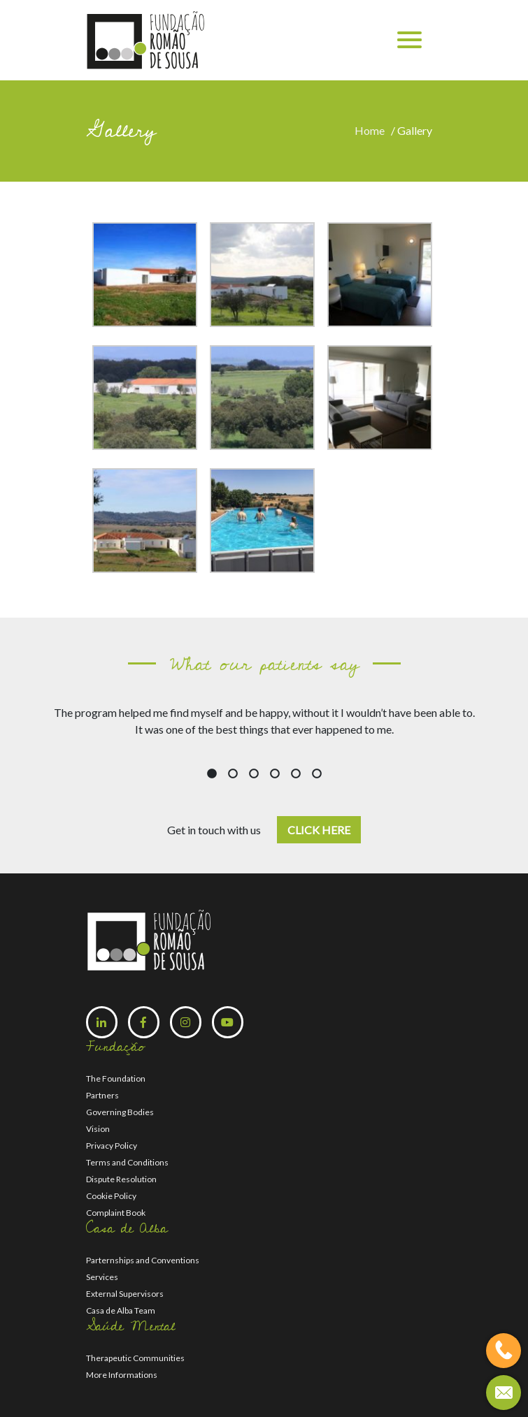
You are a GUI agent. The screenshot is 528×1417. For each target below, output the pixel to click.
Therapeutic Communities (135, 1358)
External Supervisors (125, 1293)
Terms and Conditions (127, 1162)
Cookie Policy (111, 1196)
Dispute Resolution (121, 1179)
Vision (98, 1129)
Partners (102, 1095)
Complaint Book (115, 1212)
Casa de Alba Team (120, 1310)
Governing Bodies (120, 1112)
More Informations (121, 1374)
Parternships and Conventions (142, 1260)
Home (372, 130)
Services (102, 1277)
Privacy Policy (111, 1145)
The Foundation (115, 1078)
